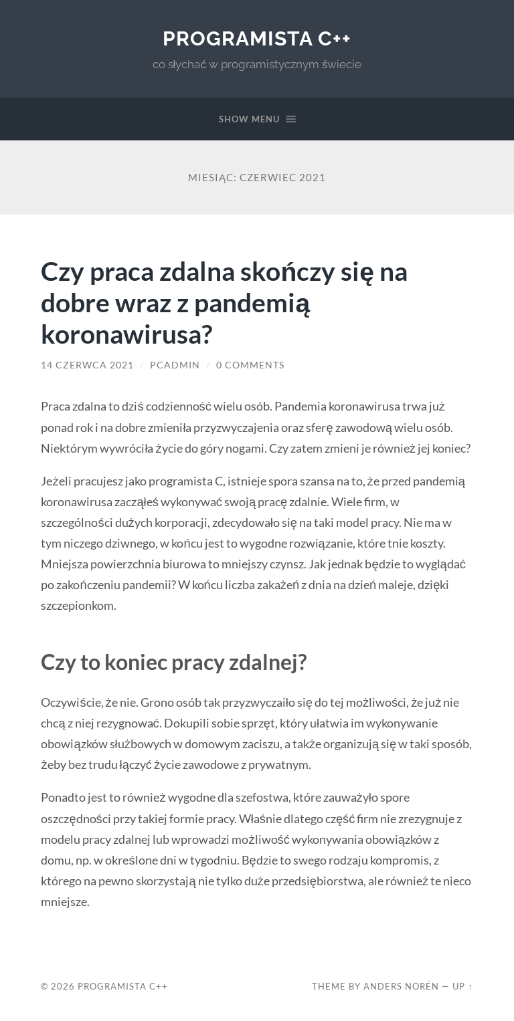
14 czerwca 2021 (87, 365)
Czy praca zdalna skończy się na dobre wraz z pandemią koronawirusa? (224, 302)
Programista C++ (257, 38)
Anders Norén (401, 986)
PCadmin (175, 365)
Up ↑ (462, 986)
